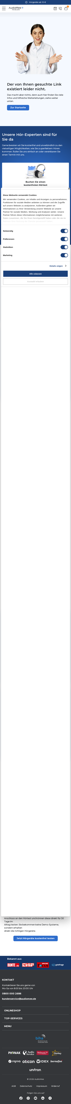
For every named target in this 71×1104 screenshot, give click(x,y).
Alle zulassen (35, 274)
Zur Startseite (18, 107)
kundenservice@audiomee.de (19, 999)
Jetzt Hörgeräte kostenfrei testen (35, 938)
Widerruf (55, 1086)
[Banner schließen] (69, 189)
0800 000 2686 (11, 993)
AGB (14, 1086)
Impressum (41, 1086)
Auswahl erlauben (35, 281)
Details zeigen (56, 266)
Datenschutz (26, 1086)
